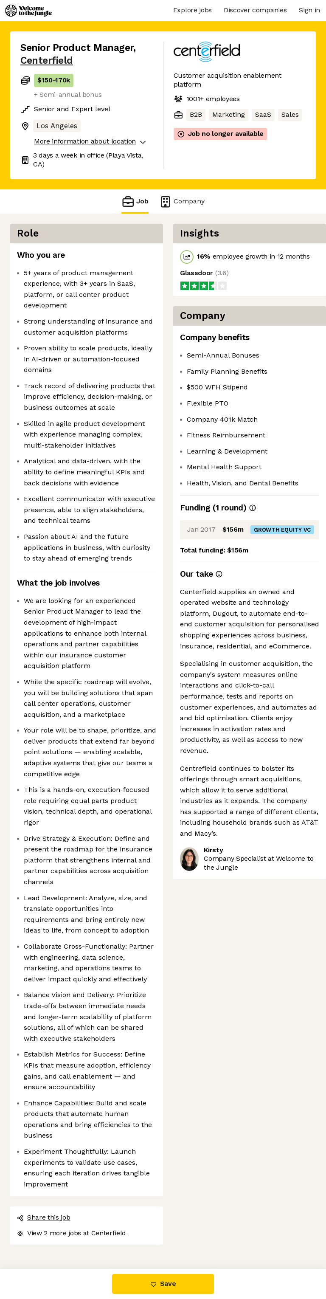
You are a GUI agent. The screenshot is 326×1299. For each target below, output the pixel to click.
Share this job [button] (43, 1217)
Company (182, 201)
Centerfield (46, 60)
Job (135, 201)
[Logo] (28, 11)
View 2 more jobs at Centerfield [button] (71, 1233)
